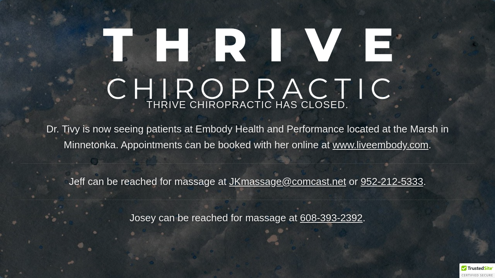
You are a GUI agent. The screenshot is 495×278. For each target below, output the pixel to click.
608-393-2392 (331, 218)
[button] (477, 270)
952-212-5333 (392, 181)
